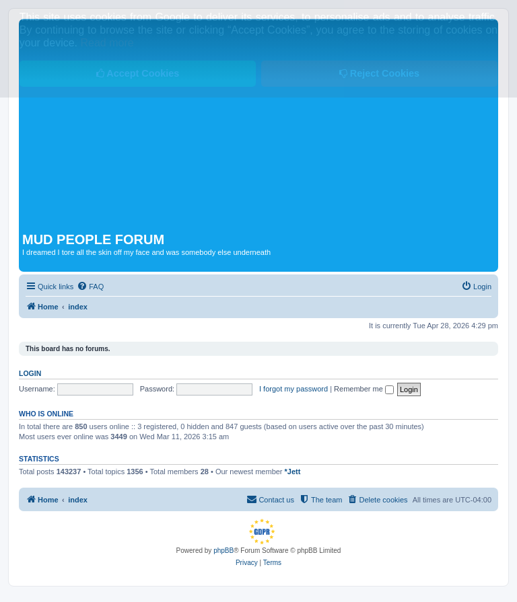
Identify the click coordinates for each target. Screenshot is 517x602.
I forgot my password (293, 389)
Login (30, 373)
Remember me (364, 389)
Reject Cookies (379, 73)
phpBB (223, 550)
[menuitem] (90, 286)
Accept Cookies (137, 73)
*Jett (293, 471)
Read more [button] (107, 42)
